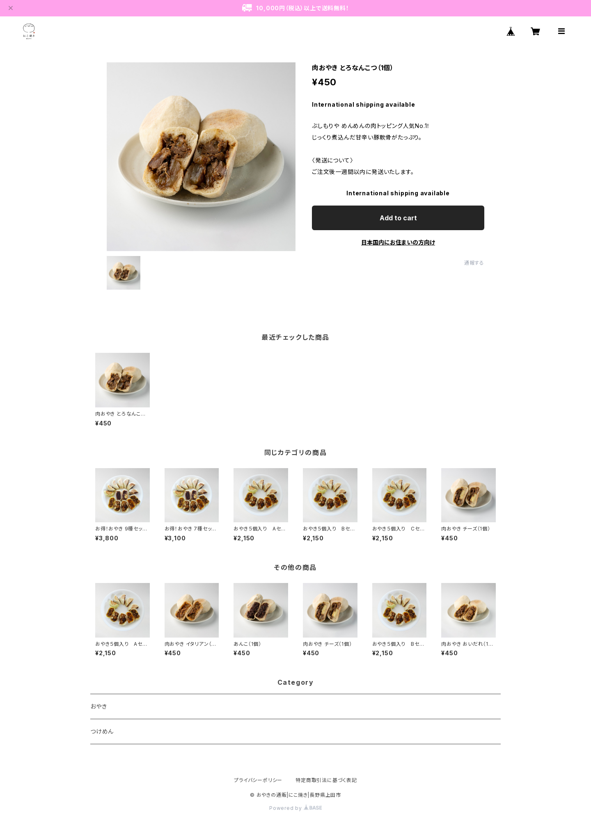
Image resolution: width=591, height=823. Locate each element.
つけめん (102, 731)
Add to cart (398, 218)
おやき (98, 706)
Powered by (295, 808)
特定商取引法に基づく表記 (326, 780)
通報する (474, 263)
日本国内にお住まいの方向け (398, 242)
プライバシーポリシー (258, 780)
